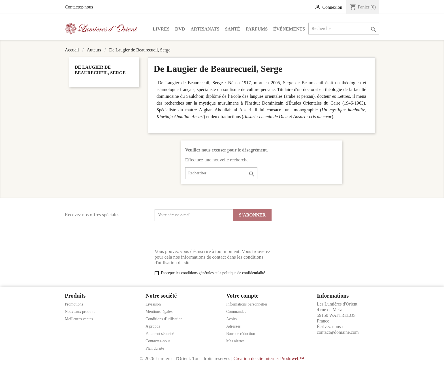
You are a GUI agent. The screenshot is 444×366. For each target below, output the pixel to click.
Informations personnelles (247, 304)
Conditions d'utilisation (164, 319)
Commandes (236, 311)
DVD (180, 29)
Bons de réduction (240, 334)
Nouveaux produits (80, 311)
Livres (161, 29)
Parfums (257, 29)
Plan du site (155, 348)
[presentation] (198, 235)
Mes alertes (235, 341)
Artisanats (205, 29)
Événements (289, 29)
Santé (232, 29)
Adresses (233, 326)
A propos (153, 326)
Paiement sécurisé (160, 334)
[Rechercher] (343, 28)
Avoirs (231, 319)
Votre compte (242, 296)
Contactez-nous (79, 7)
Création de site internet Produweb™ (268, 358)
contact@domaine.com (338, 332)
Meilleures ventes (79, 319)
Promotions (74, 304)
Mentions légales (159, 311)
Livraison (153, 304)
